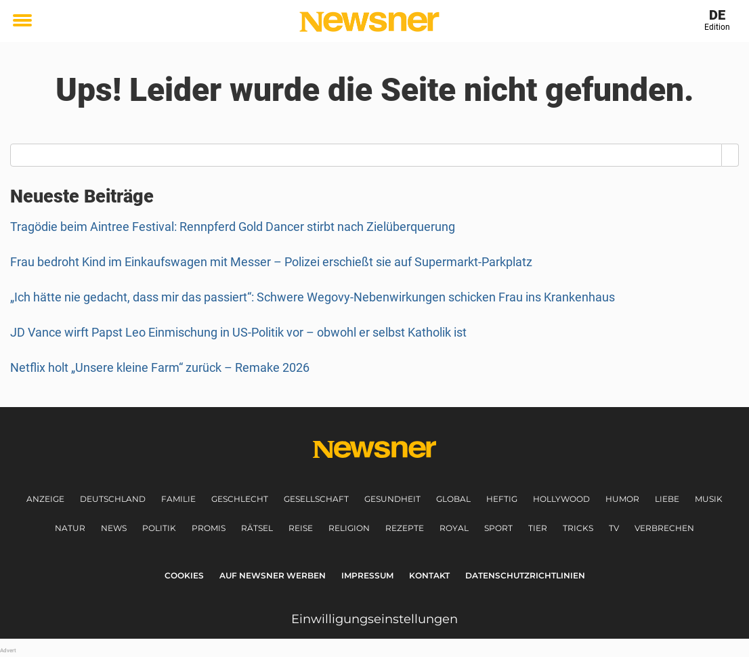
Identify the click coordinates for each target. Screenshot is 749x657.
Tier (537, 528)
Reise (300, 528)
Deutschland (113, 499)
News (114, 528)
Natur (70, 528)
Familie (178, 499)
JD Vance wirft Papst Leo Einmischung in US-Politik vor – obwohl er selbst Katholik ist (238, 332)
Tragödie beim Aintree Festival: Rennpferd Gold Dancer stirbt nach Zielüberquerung (232, 226)
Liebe (667, 499)
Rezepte (404, 528)
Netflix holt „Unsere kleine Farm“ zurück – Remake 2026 (159, 367)
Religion (349, 528)
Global (453, 499)
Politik (159, 528)
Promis (209, 528)
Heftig (501, 499)
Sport (498, 528)
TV (614, 528)
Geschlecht (239, 499)
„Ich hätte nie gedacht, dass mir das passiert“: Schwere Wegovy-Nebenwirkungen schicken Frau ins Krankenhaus (312, 297)
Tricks (578, 528)
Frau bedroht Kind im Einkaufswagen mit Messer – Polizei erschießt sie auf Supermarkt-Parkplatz (271, 262)
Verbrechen (664, 528)
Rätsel (257, 528)
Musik (709, 499)
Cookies (184, 575)
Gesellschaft (316, 499)
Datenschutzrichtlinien (525, 575)
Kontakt (429, 575)
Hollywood (561, 499)
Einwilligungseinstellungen (374, 619)
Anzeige (45, 499)
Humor (622, 499)
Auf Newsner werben (272, 575)
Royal (454, 528)
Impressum (367, 575)
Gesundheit (392, 499)
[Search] (730, 155)
